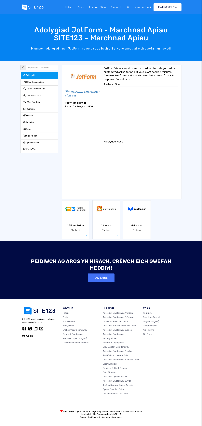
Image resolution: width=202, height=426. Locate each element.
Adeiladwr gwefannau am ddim (118, 313)
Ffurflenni (29, 109)
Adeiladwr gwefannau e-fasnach (119, 317)
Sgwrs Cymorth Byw (34, 89)
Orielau (28, 115)
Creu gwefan (101, 278)
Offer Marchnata (32, 95)
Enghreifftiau (97, 7)
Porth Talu (29, 149)
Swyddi (151, 321)
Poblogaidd (29, 75)
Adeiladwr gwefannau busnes (117, 330)
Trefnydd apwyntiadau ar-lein (118, 385)
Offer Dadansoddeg (33, 82)
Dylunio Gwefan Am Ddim (115, 394)
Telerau (83, 417)
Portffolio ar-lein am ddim (116, 355)
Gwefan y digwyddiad (113, 343)
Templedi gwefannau (72, 334)
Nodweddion (68, 321)
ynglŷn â (147, 313)
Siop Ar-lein (30, 136)
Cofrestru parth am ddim (115, 321)
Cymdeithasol (31, 142)
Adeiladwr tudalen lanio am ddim (119, 326)
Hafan (68, 7)
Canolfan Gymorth (152, 317)
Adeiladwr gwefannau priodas (117, 351)
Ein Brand (147, 334)
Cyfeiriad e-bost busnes (115, 368)
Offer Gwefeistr (32, 102)
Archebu (28, 122)
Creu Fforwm (109, 372)
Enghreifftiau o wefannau (74, 330)
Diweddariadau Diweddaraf (75, 343)
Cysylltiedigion (150, 326)
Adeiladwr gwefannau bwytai (117, 381)
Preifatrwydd (94, 417)
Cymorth (116, 7)
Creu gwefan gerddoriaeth (116, 347)
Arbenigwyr (148, 330)
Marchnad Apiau (74, 338)
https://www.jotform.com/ (82, 92)
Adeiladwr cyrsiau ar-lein (115, 377)
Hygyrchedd (117, 417)
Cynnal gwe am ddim (113, 389)
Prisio (80, 7)
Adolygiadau (68, 326)
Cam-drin (105, 417)
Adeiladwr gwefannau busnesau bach (121, 360)
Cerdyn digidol (110, 364)
